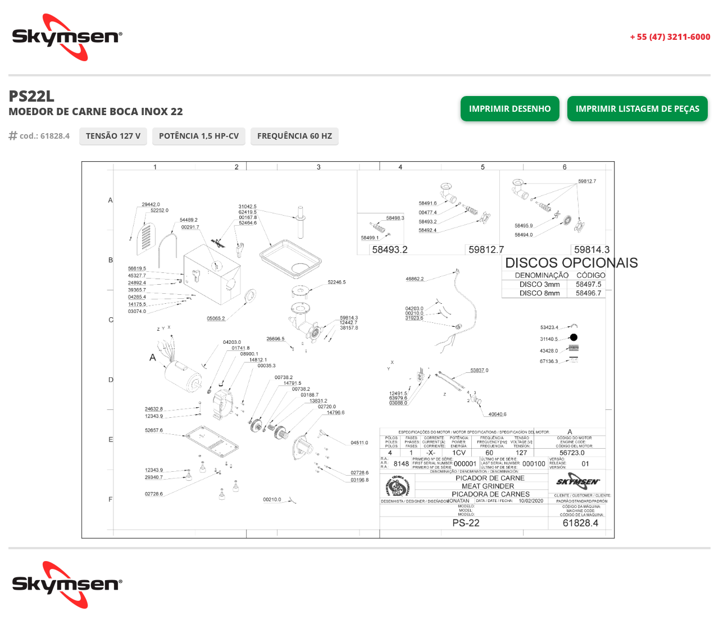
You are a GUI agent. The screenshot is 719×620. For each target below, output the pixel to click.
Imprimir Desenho (510, 108)
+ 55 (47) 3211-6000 (670, 36)
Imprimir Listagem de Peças (637, 108)
